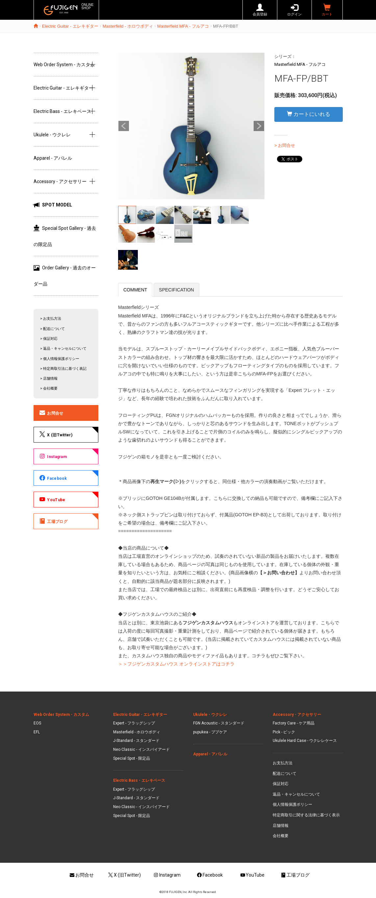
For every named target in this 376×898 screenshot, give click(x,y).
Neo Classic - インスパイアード (141, 749)
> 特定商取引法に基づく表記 (63, 369)
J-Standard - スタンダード (136, 740)
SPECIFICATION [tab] (176, 289)
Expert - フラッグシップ (134, 723)
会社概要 (280, 835)
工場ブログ (52, 521)
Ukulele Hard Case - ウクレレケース (305, 740)
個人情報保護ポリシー (292, 804)
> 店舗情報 (49, 378)
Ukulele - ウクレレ (52, 134)
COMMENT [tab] (135, 289)
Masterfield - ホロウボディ (128, 26)
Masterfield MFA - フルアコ (183, 26)
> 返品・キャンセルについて (63, 348)
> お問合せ (284, 145)
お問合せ (50, 412)
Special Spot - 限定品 (131, 758)
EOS (37, 723)
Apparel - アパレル (53, 158)
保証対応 (280, 783)
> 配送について (52, 329)
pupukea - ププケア (210, 732)
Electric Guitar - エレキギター (70, 26)
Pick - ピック (284, 732)
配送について (284, 773)
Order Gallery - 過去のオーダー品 (65, 275)
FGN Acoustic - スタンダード (218, 723)
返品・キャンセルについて (296, 794)
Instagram (52, 456)
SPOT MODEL (53, 205)
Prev (123, 126)
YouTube (51, 499)
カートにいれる (308, 114)
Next (259, 126)
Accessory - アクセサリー (60, 181)
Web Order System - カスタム (64, 64)
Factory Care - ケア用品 (293, 723)
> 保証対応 (49, 339)
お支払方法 (282, 763)
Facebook (52, 478)
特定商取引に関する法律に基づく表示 (306, 815)
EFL (37, 732)
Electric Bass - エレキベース (62, 111)
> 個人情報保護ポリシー (59, 359)
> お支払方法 (50, 318)
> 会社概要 (49, 388)
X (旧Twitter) (55, 434)
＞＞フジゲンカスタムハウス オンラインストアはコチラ (176, 664)
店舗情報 (280, 825)
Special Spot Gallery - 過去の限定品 (65, 236)
